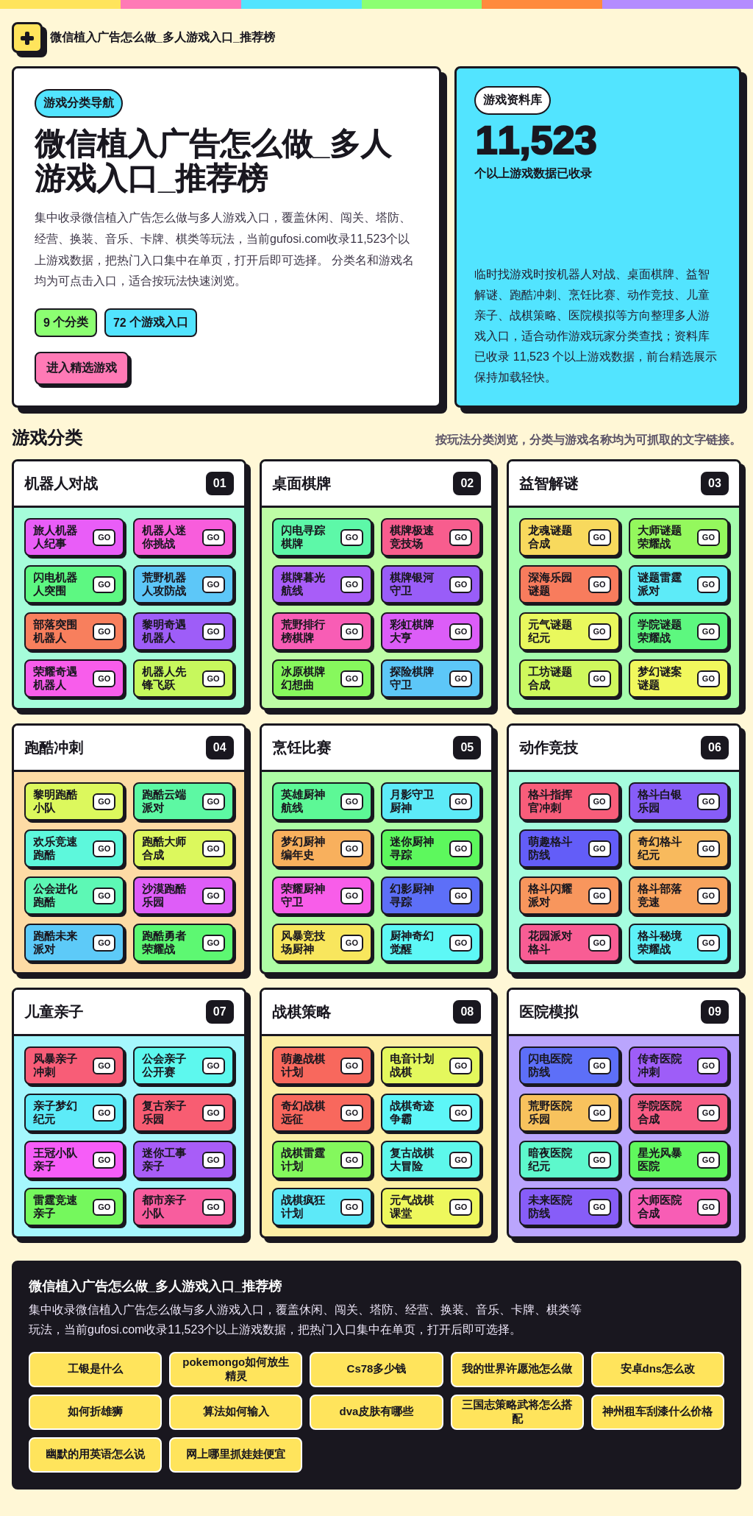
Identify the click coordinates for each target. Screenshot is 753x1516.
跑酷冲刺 (53, 748)
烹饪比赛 (301, 748)
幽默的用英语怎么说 (95, 1454)
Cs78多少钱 (377, 1368)
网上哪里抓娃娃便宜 (235, 1454)
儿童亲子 (53, 1012)
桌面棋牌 (301, 483)
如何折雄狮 (95, 1411)
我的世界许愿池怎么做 (517, 1368)
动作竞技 (548, 748)
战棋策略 (301, 1012)
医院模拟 (548, 1012)
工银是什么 (95, 1368)
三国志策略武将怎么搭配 (517, 1411)
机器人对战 (61, 483)
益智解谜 (548, 483)
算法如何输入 (236, 1411)
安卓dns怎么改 (658, 1368)
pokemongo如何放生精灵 (235, 1369)
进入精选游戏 (81, 367)
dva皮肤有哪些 (377, 1411)
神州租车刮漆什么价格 (657, 1411)
